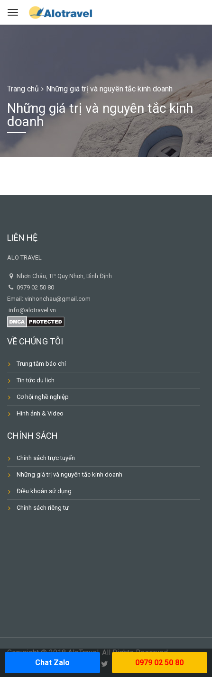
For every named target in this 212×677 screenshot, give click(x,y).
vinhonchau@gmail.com (58, 298)
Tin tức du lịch (36, 380)
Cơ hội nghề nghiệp (43, 396)
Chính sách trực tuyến (46, 457)
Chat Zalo (52, 662)
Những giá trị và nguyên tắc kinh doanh (69, 474)
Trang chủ (23, 88)
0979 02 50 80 (159, 662)
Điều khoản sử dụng (44, 491)
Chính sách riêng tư (43, 507)
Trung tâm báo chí (41, 363)
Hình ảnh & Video (40, 413)
